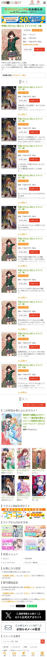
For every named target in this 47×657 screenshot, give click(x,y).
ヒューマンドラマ (9, 562)
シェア (12, 606)
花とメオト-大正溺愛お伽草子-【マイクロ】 (23, 498)
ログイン (38, 3)
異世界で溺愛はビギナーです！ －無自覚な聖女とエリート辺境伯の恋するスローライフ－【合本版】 (8, 470)
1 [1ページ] (20, 82)
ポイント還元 (38, 30)
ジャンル (34, 647)
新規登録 (32, 3)
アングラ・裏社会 (31, 562)
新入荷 (6, 647)
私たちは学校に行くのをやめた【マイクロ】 (23, 470)
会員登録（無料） (9, 576)
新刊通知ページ (29, 587)
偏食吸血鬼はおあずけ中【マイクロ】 (39, 498)
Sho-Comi (33, 38)
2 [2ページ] (23, 82)
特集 (25, 647)
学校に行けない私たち (39, 470)
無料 (5, 650)
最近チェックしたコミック (20, 650)
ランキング (16, 647)
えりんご (33, 34)
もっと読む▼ (22, 114)
